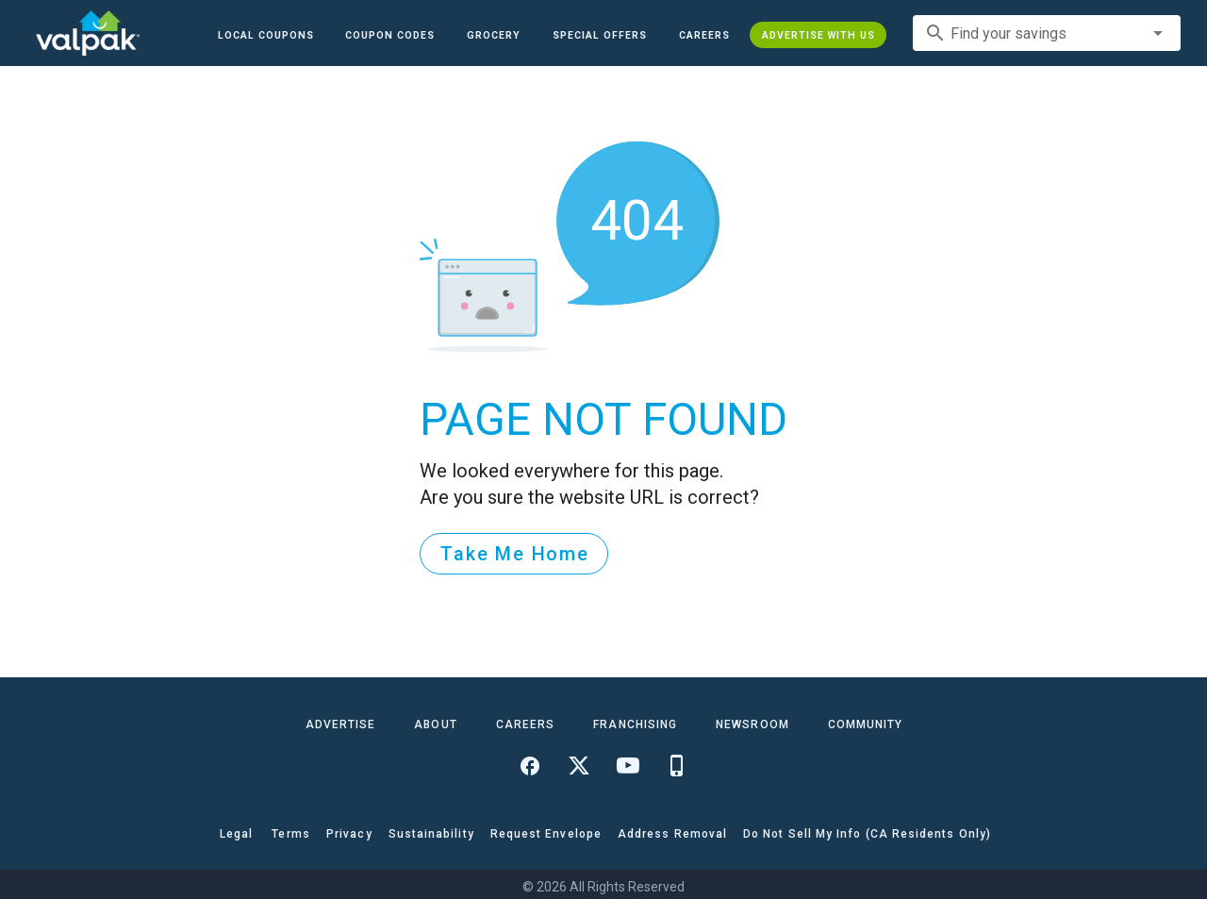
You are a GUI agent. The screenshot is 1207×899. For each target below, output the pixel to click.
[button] (599, 35)
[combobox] (1047, 33)
